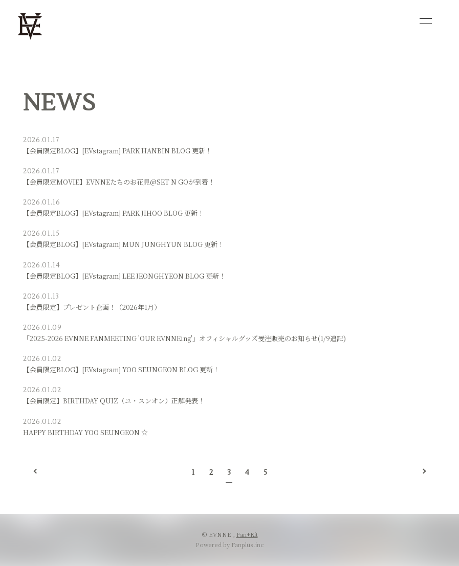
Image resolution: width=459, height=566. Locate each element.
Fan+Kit (247, 534)
